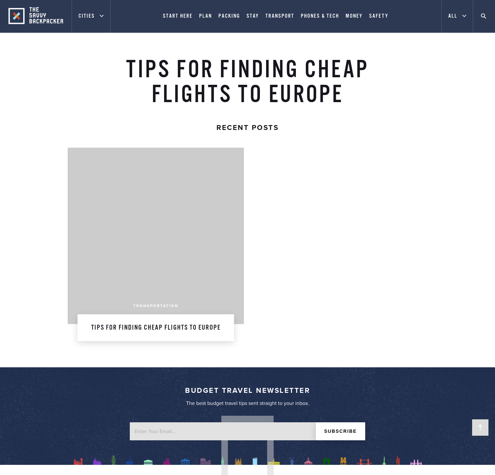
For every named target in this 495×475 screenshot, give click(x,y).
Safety (379, 16)
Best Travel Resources (334, 354)
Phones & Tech (320, 16)
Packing (230, 16)
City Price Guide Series (334, 345)
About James (161, 327)
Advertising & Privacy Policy (161, 345)
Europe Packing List (334, 336)
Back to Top (480, 427)
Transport (280, 16)
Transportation (156, 130)
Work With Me (161, 336)
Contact (161, 354)
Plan (206, 16)
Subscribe (340, 256)
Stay (253, 16)
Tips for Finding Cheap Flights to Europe (156, 152)
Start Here (178, 16)
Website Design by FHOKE (363, 463)
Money (354, 16)
